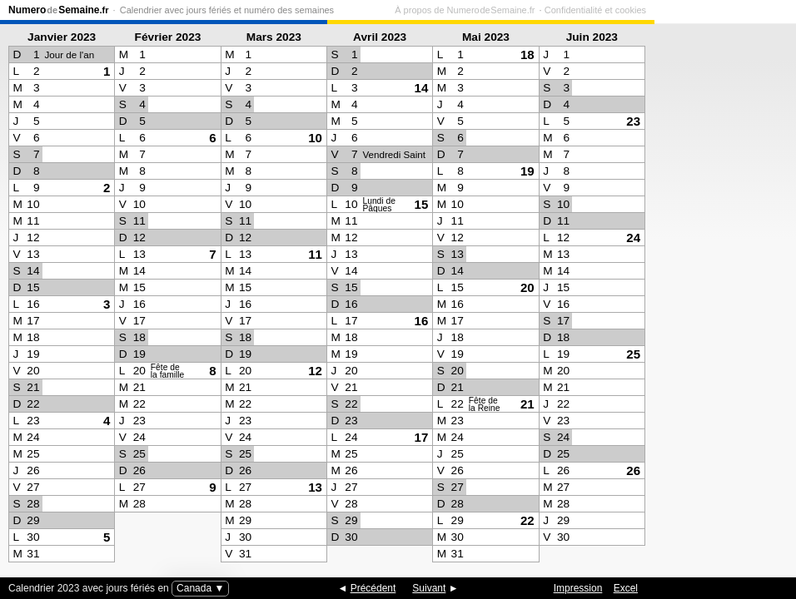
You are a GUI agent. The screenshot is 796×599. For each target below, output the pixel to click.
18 (527, 54)
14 (422, 88)
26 (633, 470)
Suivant (428, 588)
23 (633, 121)
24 (633, 237)
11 (315, 254)
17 (422, 437)
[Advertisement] (721, 296)
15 (422, 204)
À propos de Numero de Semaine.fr (606, 10)
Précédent (373, 588)
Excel (626, 588)
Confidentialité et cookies (737, 10)
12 (315, 371)
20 (527, 287)
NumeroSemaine (58, 10)
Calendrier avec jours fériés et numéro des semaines (227, 10)
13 (315, 487)
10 (315, 138)
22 (527, 520)
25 (633, 354)
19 (527, 171)
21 (527, 404)
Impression (578, 588)
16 (422, 321)
